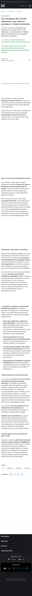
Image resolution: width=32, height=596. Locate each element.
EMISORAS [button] (15, 541)
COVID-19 (10, 468)
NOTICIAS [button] (15, 546)
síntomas (27, 468)
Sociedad (19, 11)
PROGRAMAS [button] (15, 536)
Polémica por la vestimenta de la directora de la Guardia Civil (14, 1)
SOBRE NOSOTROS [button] (15, 551)
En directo (22, 5)
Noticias (11, 11)
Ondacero (3, 11)
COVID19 (18, 468)
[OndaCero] (3, 6)
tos (3, 468)
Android (12, 559)
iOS (21, 559)
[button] (29, 59)
